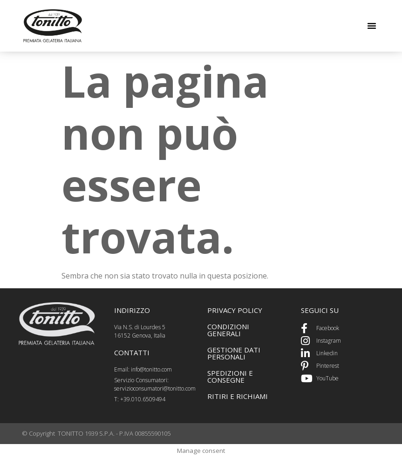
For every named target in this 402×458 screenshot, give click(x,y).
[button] (372, 26)
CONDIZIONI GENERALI (228, 330)
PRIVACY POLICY (234, 310)
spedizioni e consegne (230, 376)
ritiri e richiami (237, 396)
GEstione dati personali (233, 353)
